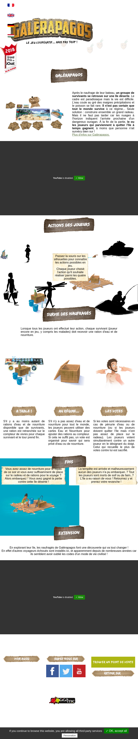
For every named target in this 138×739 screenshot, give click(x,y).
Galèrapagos (22, 671)
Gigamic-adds (113, 681)
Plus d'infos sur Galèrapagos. (91, 134)
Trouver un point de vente (113, 662)
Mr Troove (21, 681)
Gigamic (22, 667)
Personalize (70, 735)
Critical (21, 685)
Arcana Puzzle (22, 676)
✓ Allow (79, 178)
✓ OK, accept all (116, 730)
